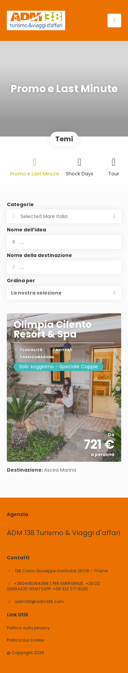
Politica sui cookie (25, 640)
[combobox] (64, 267)
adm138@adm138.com (39, 601)
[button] (64, 293)
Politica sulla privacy (28, 628)
